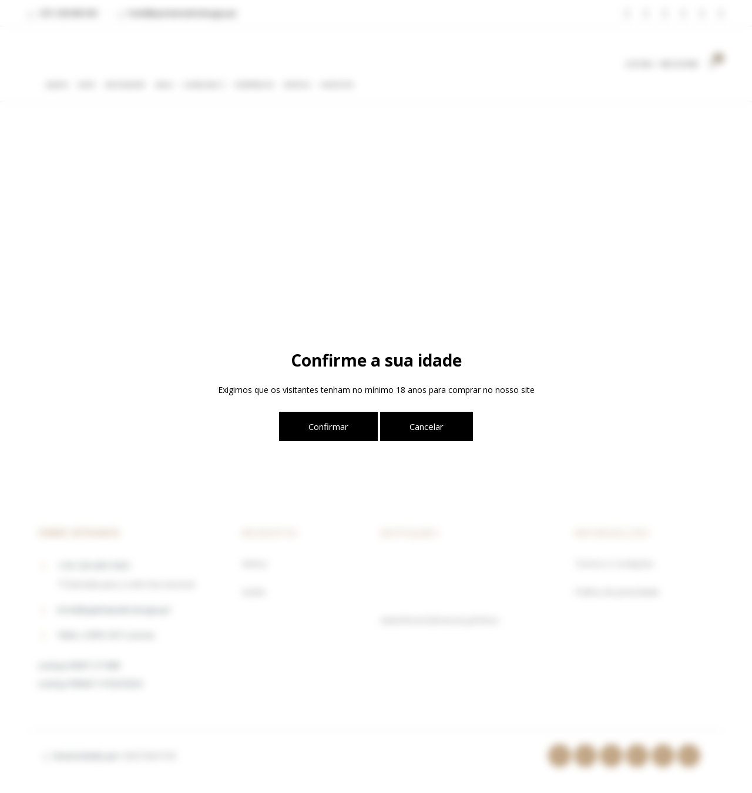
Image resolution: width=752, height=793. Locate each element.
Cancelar (426, 426)
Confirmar (328, 426)
